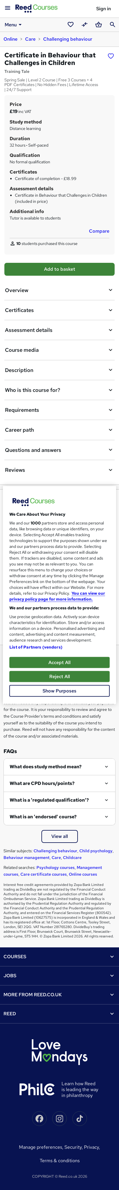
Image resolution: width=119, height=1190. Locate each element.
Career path (59, 429)
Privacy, (92, 1147)
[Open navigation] (7, 8)
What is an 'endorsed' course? (43, 817)
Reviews (59, 470)
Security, (74, 1147)
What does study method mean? (46, 767)
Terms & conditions (60, 1161)
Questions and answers (59, 449)
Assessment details (59, 330)
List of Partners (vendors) (35, 647)
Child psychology (96, 850)
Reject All (59, 676)
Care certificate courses (43, 874)
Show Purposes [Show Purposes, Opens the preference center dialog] (59, 691)
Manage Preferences (40, 1147)
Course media (59, 350)
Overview (59, 290)
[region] (59, 595)
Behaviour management (27, 857)
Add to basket (59, 269)
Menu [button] (14, 24)
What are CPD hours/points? (42, 783)
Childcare (72, 857)
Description (59, 369)
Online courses (83, 874)
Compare (99, 231)
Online (11, 39)
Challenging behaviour (67, 39)
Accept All (59, 662)
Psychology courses (55, 867)
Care (30, 39)
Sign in (103, 9)
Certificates (59, 310)
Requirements (59, 410)
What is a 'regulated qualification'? (49, 800)
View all (59, 836)
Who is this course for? (59, 390)
